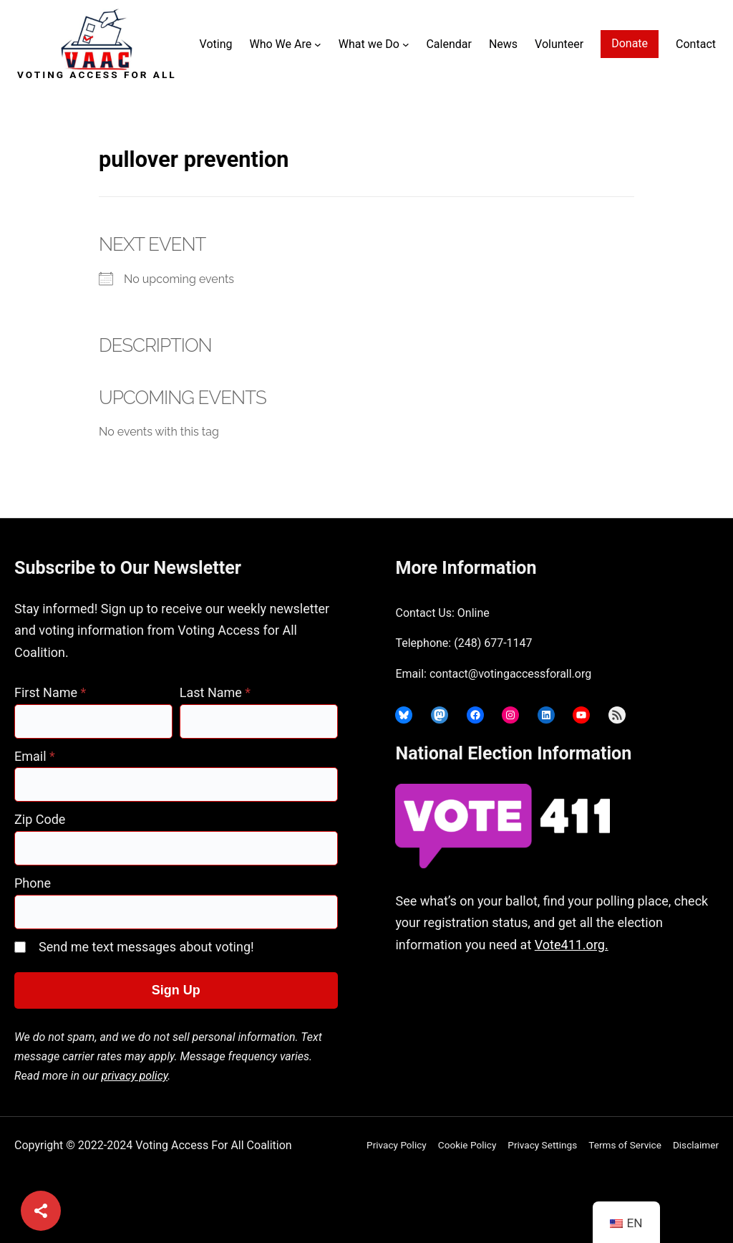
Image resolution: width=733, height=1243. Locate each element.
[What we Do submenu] (405, 44)
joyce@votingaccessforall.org (510, 1022)
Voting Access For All (97, 74)
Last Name (215, 692)
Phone (32, 883)
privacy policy (135, 1076)
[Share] (41, 1211)
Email (34, 756)
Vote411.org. (571, 944)
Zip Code (39, 819)
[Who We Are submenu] (317, 44)
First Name (50, 692)
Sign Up (176, 990)
